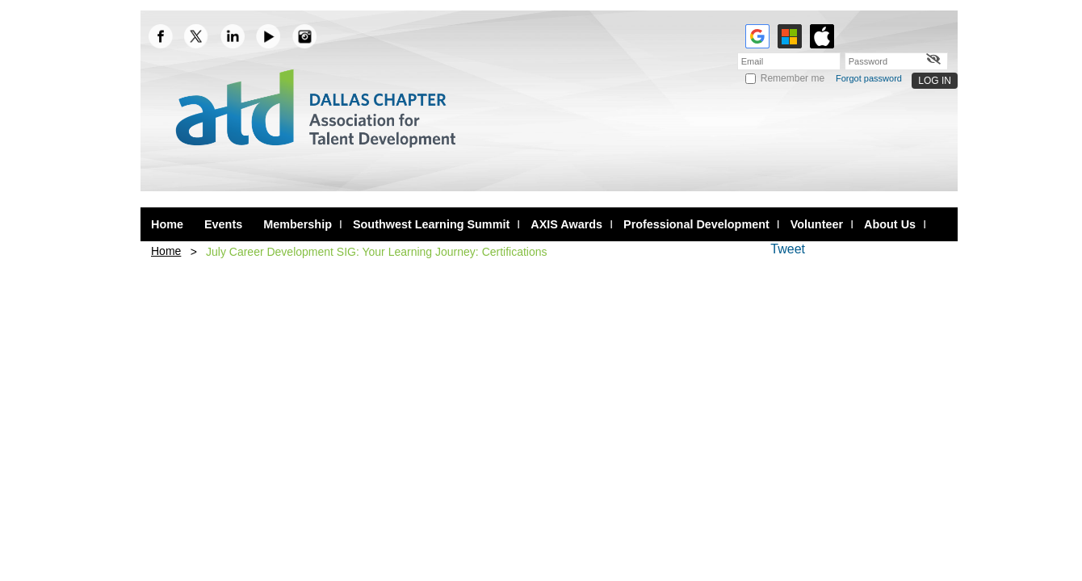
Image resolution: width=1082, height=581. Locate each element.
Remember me (792, 78)
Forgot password (869, 78)
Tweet (787, 249)
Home (166, 251)
